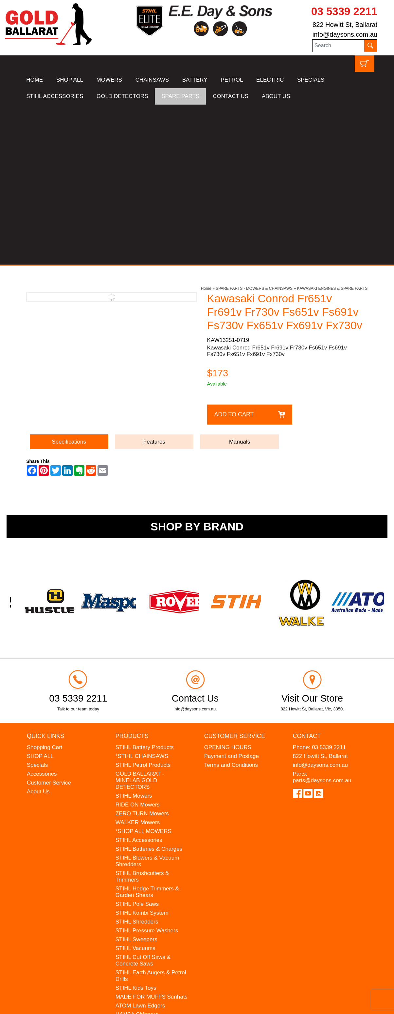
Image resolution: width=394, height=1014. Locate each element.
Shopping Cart (45, 587)
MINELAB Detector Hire (145, 878)
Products (132, 575)
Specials (37, 605)
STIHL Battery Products (145, 587)
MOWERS (109, 80)
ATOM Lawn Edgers (140, 845)
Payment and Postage (231, 596)
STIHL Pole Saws (137, 744)
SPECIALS (310, 80)
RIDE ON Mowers (138, 644)
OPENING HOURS (228, 587)
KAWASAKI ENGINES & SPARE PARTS (332, 128)
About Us (38, 631)
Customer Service (49, 622)
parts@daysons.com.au (322, 620)
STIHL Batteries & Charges (149, 689)
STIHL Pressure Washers (147, 770)
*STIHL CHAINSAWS (142, 596)
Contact (307, 575)
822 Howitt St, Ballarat (345, 24)
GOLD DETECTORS (122, 96)
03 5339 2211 (344, 11)
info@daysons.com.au (345, 34)
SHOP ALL (69, 80)
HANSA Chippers (137, 854)
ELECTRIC (270, 80)
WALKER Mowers (138, 662)
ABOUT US (276, 96)
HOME (34, 80)
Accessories (42, 613)
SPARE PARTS (180, 96)
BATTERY (194, 80)
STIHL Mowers (134, 635)
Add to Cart (234, 254)
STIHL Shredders (137, 761)
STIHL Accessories (139, 680)
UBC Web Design (71, 1005)
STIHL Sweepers (136, 779)
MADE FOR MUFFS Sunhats (152, 836)
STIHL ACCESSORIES (54, 96)
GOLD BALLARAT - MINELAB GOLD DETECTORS (140, 620)
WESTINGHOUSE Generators (138, 866)
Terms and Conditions (231, 605)
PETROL (232, 80)
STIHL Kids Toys (136, 828)
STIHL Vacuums (135, 788)
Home (206, 128)
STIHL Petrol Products (143, 605)
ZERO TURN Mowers (142, 653)
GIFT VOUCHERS (138, 887)
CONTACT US (230, 96)
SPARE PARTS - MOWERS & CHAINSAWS (254, 128)
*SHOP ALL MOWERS (143, 671)
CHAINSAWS (152, 80)
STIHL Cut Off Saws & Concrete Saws (143, 800)
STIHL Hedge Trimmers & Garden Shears (147, 731)
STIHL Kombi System (142, 752)
